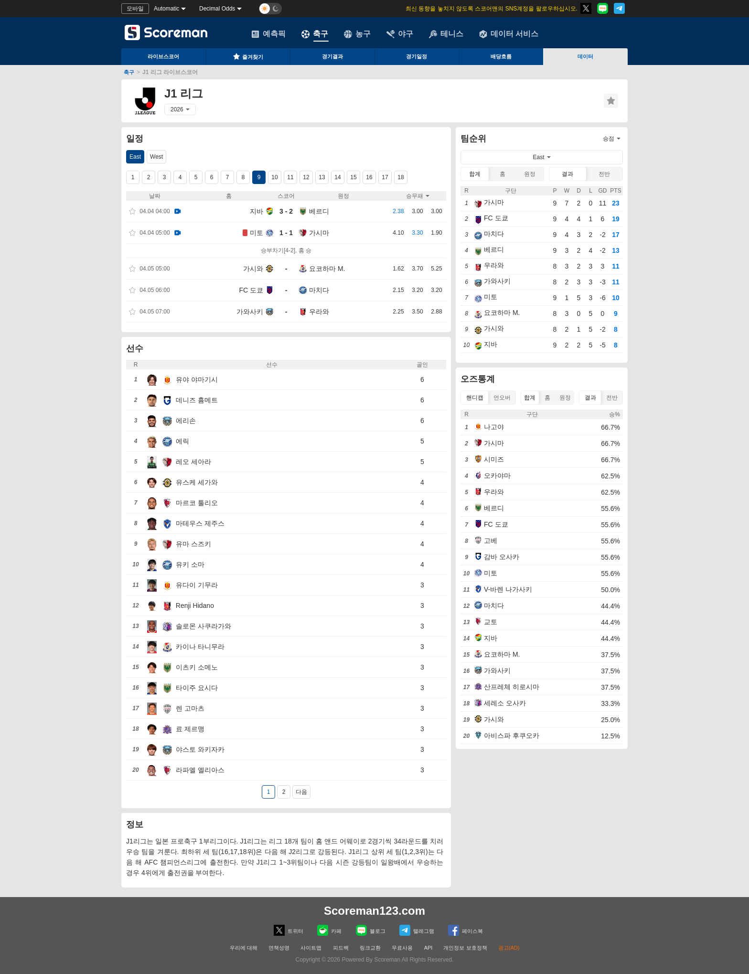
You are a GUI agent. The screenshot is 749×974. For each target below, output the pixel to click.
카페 (329, 930)
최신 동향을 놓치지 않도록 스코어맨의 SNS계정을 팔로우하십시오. (492, 8)
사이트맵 (310, 948)
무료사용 (402, 948)
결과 (567, 174)
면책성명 (278, 948)
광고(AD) (509, 948)
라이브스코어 (163, 56)
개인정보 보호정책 (465, 948)
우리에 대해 (243, 948)
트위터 (288, 930)
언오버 (502, 397)
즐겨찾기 (248, 56)
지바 (256, 211)
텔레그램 (416, 930)
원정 (529, 174)
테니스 (446, 34)
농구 (357, 34)
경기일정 (416, 56)
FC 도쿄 (251, 290)
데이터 (585, 56)
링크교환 (370, 948)
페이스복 (465, 930)
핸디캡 (474, 397)
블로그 (370, 930)
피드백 (341, 948)
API (429, 948)
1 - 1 (286, 233)
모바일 (135, 8)
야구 (399, 34)
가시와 (253, 268)
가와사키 (249, 311)
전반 (604, 174)
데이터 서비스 (508, 34)
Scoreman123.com (374, 910)
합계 (475, 174)
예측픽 (268, 34)
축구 (314, 34)
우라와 (319, 311)
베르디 (319, 211)
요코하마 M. (327, 268)
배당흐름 (501, 56)
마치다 (319, 290)
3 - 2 (286, 211)
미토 (256, 233)
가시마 (319, 233)
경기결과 (332, 56)
